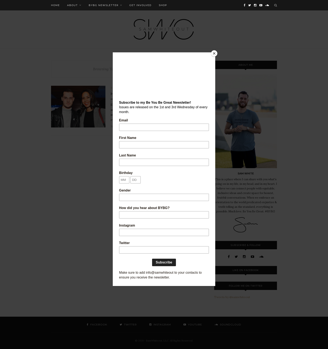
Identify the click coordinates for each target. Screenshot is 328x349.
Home (55, 5)
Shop (163, 5)
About (72, 5)
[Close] (214, 53)
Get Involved (140, 5)
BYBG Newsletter (104, 5)
